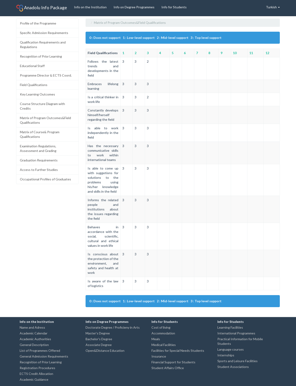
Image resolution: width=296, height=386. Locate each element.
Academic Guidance (34, 379)
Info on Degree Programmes (134, 7)
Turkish (273, 7)
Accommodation (163, 333)
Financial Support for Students (173, 362)
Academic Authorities (35, 339)
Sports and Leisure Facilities (237, 361)
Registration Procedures (37, 368)
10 (235, 53)
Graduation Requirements (39, 160)
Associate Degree (99, 345)
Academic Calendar (33, 333)
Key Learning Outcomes (37, 94)
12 (267, 53)
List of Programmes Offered (40, 350)
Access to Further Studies (39, 170)
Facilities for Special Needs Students (177, 350)
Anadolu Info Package (41, 8)
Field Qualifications (33, 85)
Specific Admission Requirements (44, 33)
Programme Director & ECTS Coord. (46, 75)
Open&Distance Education (105, 350)
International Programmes (236, 333)
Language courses (230, 349)
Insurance (158, 356)
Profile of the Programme (38, 23)
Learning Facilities (230, 327)
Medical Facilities (163, 345)
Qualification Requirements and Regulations (43, 44)
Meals (155, 339)
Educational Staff (32, 66)
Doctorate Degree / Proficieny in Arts (113, 327)
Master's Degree (98, 333)
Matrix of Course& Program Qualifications (39, 134)
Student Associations (233, 367)
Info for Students (174, 7)
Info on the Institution (90, 7)
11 (251, 53)
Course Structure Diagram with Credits (42, 106)
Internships (225, 355)
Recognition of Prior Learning (41, 56)
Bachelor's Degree (99, 339)
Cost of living (160, 327)
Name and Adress (32, 327)
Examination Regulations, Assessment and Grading (38, 148)
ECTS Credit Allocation (36, 374)
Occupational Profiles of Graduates (45, 179)
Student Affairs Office (167, 368)
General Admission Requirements (44, 356)
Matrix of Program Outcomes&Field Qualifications (45, 120)
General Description (34, 345)
